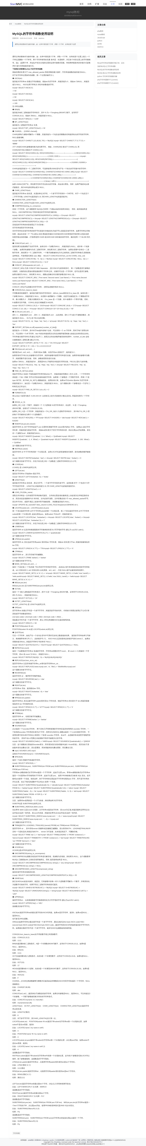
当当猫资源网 (59, 1140)
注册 (133, 4)
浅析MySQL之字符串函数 (106, 66)
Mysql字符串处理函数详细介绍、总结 (110, 63)
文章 (113, 4)
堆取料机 (90, 1140)
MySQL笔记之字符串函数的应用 (109, 73)
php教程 (100, 31)
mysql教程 (18, 24)
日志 (105, 4)
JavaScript (101, 38)
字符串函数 (16, 1133)
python (99, 41)
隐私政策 (97, 1140)
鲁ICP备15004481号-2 (94, 1142)
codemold (68, 1140)
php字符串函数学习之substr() (108, 83)
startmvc (100, 47)
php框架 (31, 1140)
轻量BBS (38, 1140)
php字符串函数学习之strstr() (107, 80)
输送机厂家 (76, 1140)
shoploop (45, 1140)
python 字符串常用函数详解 (107, 76)
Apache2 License (80, 1142)
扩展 (97, 4)
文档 (89, 4)
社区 (121, 4)
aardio (99, 44)
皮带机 (83, 1140)
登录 (127, 4)
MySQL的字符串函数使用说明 (33, 24)
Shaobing (57, 1142)
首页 (81, 4)
